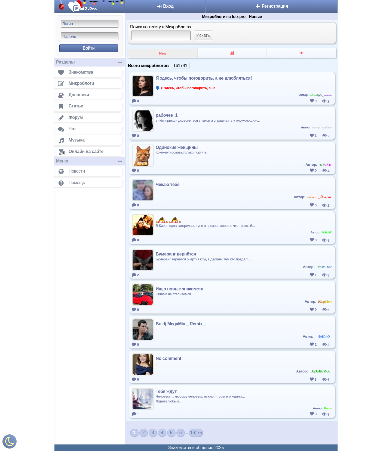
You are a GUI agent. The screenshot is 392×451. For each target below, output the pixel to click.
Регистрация (271, 6)
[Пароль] (89, 36)
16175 (196, 432)
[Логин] (89, 24)
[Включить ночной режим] (9, 442)
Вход (165, 6)
